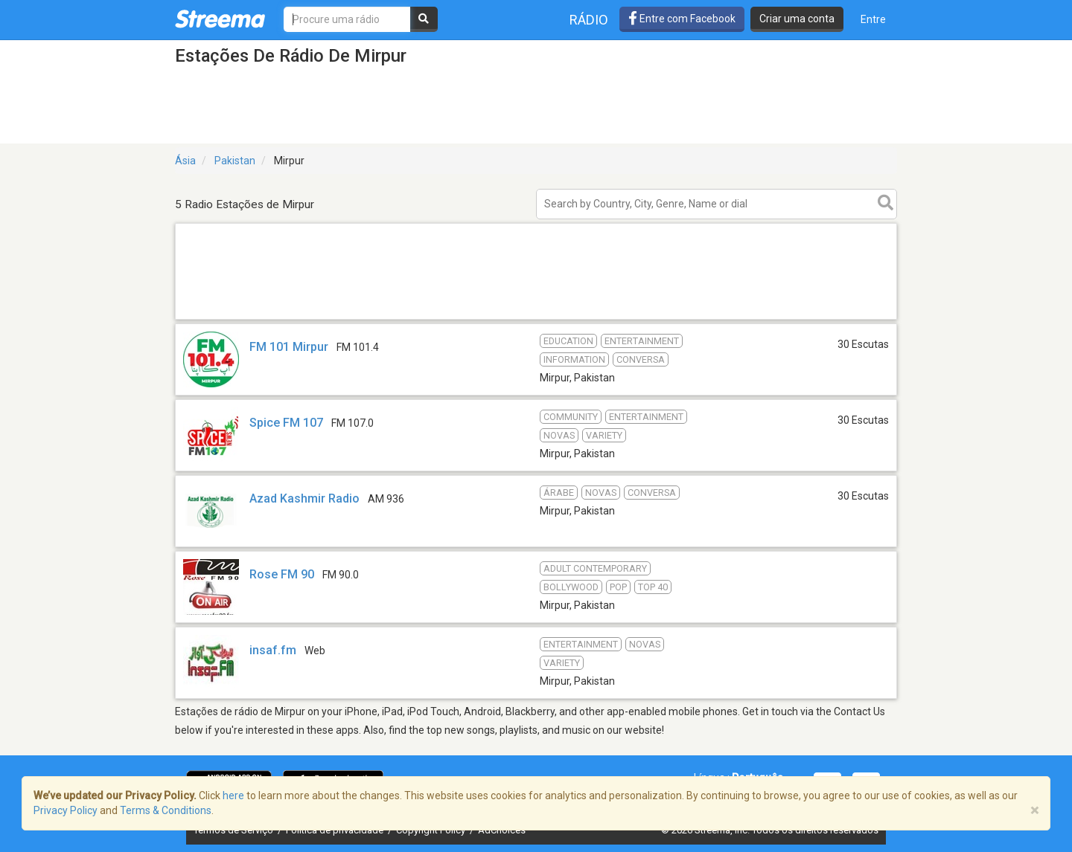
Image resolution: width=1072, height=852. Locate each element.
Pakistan (234, 161)
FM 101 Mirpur (288, 347)
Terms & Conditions (165, 810)
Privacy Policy (66, 810)
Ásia (185, 161)
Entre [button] (873, 19)
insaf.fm (272, 650)
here (233, 795)
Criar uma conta (797, 19)
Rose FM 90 (281, 574)
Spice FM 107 (286, 423)
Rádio (589, 20)
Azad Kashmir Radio (304, 498)
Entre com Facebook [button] (682, 19)
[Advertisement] (536, 318)
